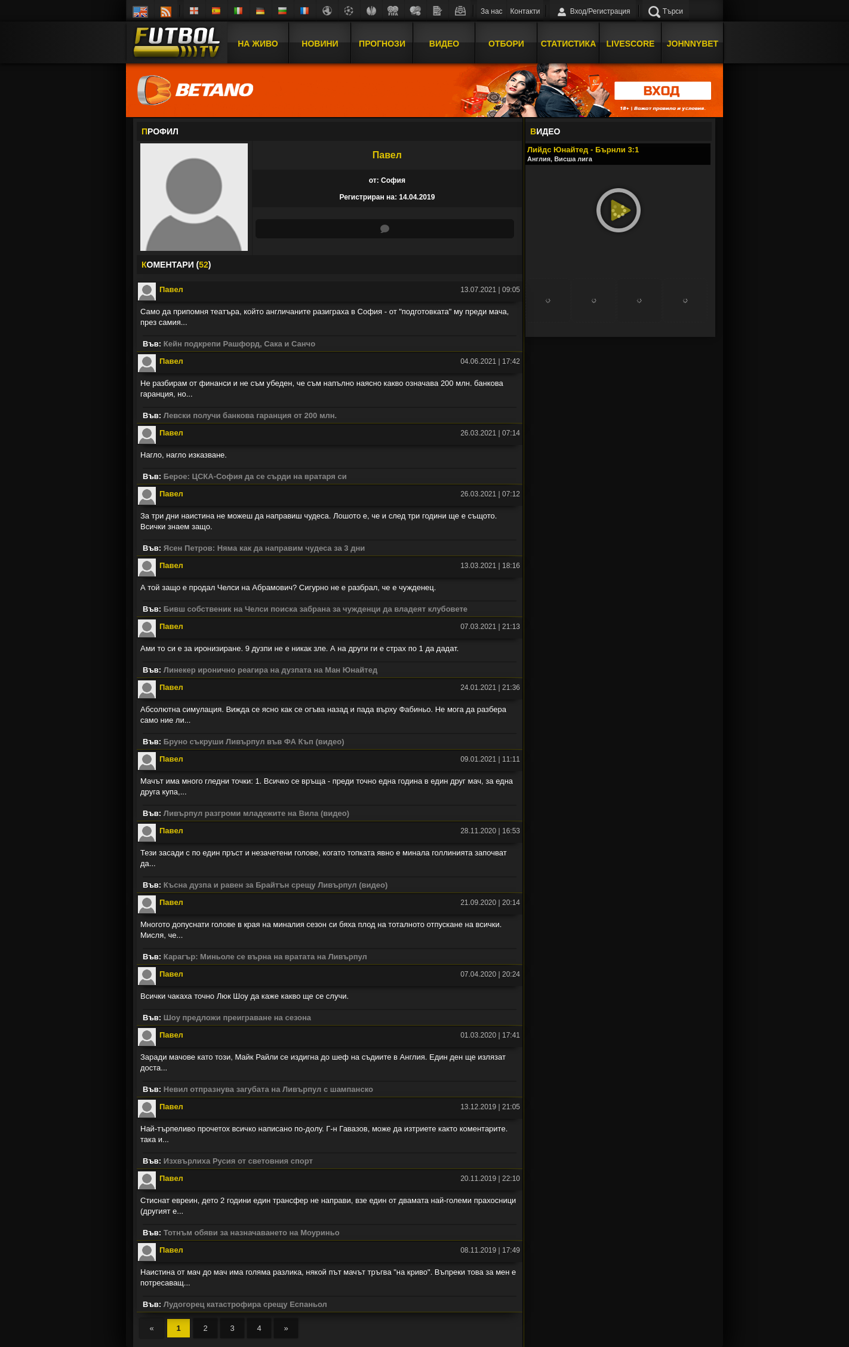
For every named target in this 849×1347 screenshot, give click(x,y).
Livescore (631, 43)
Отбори (506, 43)
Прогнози (382, 43)
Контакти (525, 11)
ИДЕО (545, 131)
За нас (492, 11)
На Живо (258, 43)
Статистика (568, 43)
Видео (444, 43)
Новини (320, 43)
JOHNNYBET (692, 43)
